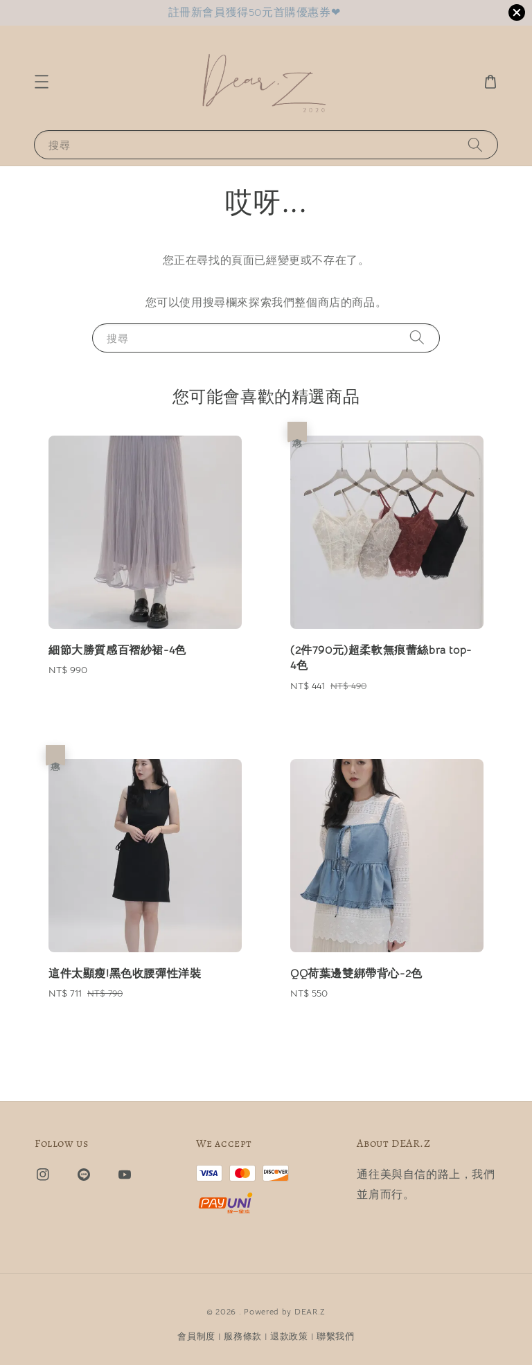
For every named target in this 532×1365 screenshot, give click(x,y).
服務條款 (243, 1336)
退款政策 (289, 1336)
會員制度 (196, 1336)
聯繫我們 (336, 1336)
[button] (41, 81)
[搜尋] (475, 144)
